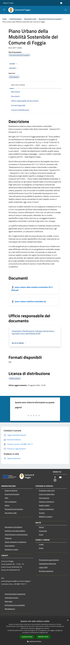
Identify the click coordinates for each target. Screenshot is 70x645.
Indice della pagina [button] (18, 85)
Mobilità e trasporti (45, 516)
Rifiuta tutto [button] (43, 637)
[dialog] (35, 631)
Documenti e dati (30, 19)
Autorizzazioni (10, 545)
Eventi (41, 548)
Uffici (6, 498)
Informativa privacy (11, 597)
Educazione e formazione (13, 527)
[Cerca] (65, 10)
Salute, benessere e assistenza (15, 542)
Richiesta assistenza (46, 571)
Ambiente (8, 538)
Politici (7, 505)
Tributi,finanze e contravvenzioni (16, 534)
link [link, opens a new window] (47, 632)
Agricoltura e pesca (11, 549)
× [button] (67, 620)
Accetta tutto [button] (27, 637)
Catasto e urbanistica (46, 509)
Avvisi (41, 534)
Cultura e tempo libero (47, 494)
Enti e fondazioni (10, 501)
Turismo (42, 513)
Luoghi (41, 544)
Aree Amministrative (12, 494)
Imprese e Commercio (46, 501)
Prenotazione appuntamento (49, 560)
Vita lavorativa (44, 498)
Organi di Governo (11, 490)
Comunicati (43, 531)
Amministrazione (16, 19)
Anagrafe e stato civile (47, 490)
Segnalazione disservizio (47, 563)
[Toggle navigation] (4, 9)
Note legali (8, 601)
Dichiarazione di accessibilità (15, 605)
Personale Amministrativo (14, 509)
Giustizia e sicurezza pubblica (15, 531)
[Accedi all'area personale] (61, 3)
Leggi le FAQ (43, 567)
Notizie (41, 527)
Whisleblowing (10, 609)
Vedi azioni (14, 68)
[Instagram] (55, 480)
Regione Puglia (8, 3)
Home (4, 19)
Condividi (13, 64)
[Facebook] (55, 477)
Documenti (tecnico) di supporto (50, 19)
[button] (35, 641)
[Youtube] (60, 477)
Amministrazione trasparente (15, 594)
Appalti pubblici (44, 505)
